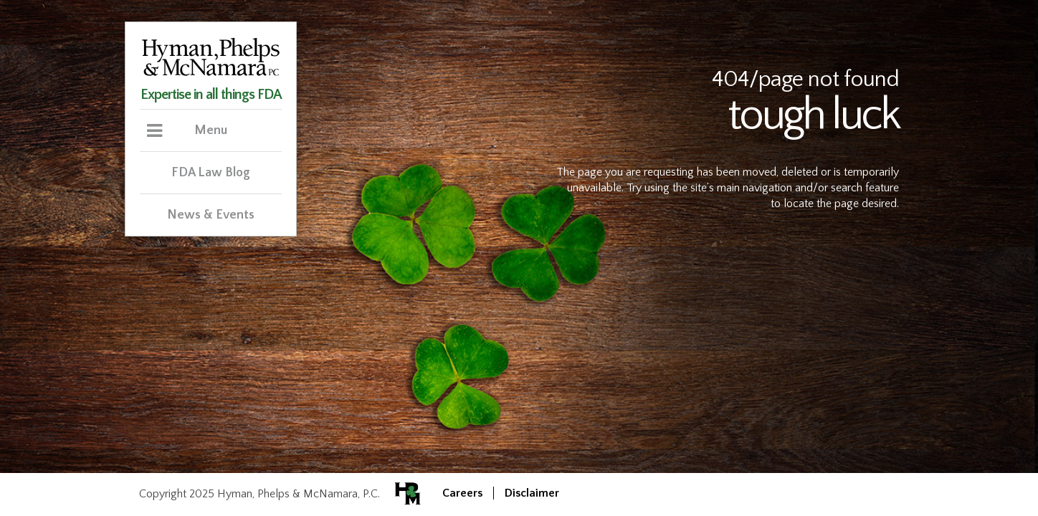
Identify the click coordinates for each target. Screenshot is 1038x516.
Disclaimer (532, 493)
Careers (462, 493)
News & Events (210, 215)
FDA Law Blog (210, 172)
